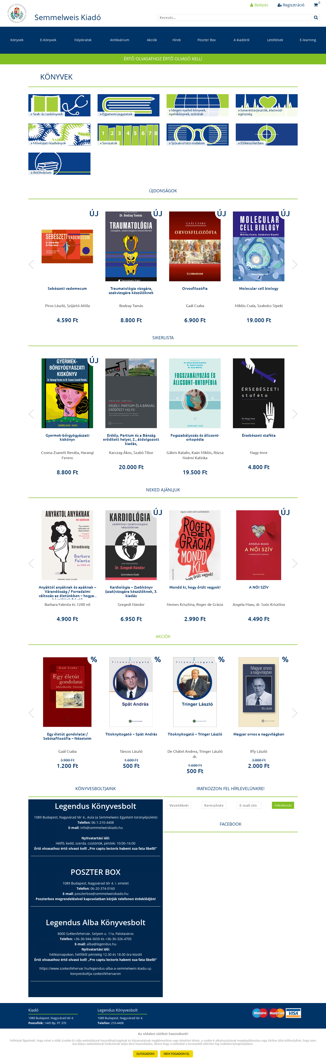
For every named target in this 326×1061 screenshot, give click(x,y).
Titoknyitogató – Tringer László (259, 734)
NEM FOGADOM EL (176, 1054)
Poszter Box (206, 40)
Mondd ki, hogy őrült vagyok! (258, 587)
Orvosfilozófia (258, 288)
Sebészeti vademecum (131, 288)
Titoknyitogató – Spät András (195, 734)
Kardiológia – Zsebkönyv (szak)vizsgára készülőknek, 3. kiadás (195, 591)
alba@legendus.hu (101, 944)
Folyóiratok (82, 40)
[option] (67, 264)
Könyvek (16, 40)
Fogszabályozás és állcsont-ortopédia (258, 437)
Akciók (152, 40)
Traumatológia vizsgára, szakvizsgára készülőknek (194, 290)
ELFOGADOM (145, 1054)
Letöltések (275, 40)
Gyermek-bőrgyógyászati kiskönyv (131, 437)
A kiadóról (241, 40)
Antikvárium (119, 40)
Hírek (176, 40)
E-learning (308, 40)
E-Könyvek (48, 40)
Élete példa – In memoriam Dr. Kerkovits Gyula (67, 736)
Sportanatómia (67, 587)
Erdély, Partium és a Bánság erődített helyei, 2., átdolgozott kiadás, (195, 439)
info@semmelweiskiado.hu (101, 827)
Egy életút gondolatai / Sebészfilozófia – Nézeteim (131, 736)
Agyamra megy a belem (67, 435)
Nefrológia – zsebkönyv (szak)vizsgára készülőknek (67, 290)
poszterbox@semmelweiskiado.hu (102, 893)
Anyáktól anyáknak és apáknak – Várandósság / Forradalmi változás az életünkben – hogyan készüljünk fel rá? (131, 593)
